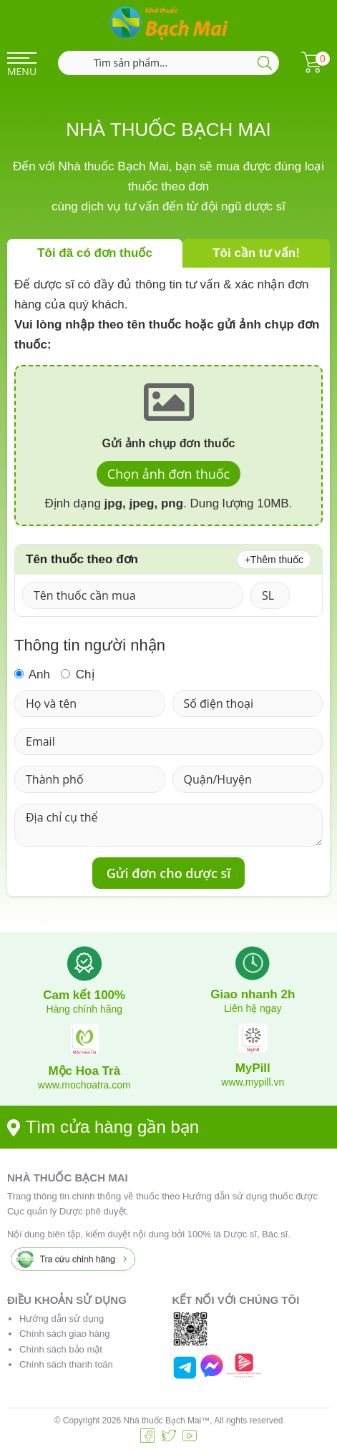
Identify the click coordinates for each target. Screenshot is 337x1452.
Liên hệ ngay (252, 1008)
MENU (21, 71)
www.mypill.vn (252, 1082)
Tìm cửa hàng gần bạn (103, 1126)
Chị (77, 674)
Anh (32, 674)
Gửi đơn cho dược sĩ (169, 873)
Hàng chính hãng (84, 1009)
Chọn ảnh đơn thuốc (168, 474)
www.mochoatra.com (84, 1085)
